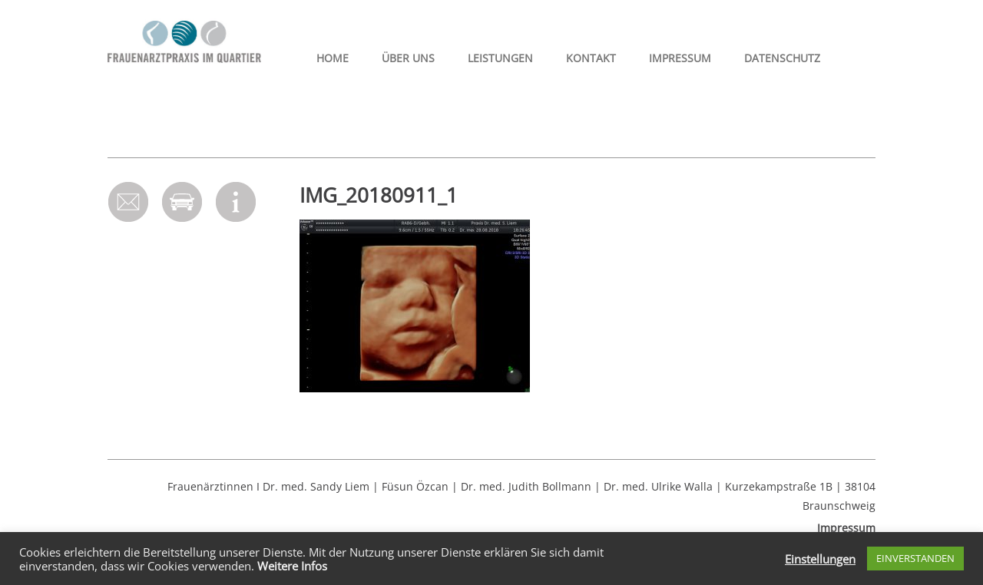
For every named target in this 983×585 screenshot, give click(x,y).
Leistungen (500, 58)
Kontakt (591, 58)
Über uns (408, 58)
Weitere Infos (292, 565)
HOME (332, 58)
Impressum (680, 58)
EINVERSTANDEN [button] (915, 558)
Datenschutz (782, 58)
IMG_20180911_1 (379, 195)
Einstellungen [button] (820, 559)
